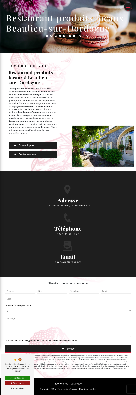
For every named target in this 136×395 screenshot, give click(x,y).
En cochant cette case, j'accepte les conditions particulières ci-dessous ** (42, 340)
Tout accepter (17, 378)
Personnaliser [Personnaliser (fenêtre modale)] (17, 388)
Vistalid (45, 389)
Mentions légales (87, 389)
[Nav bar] (128, 7)
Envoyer (71, 348)
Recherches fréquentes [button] (68, 383)
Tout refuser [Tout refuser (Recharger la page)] (17, 383)
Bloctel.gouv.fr (82, 368)
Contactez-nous (25, 154)
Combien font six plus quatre (18, 305)
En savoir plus (24, 145)
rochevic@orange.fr (68, 253)
